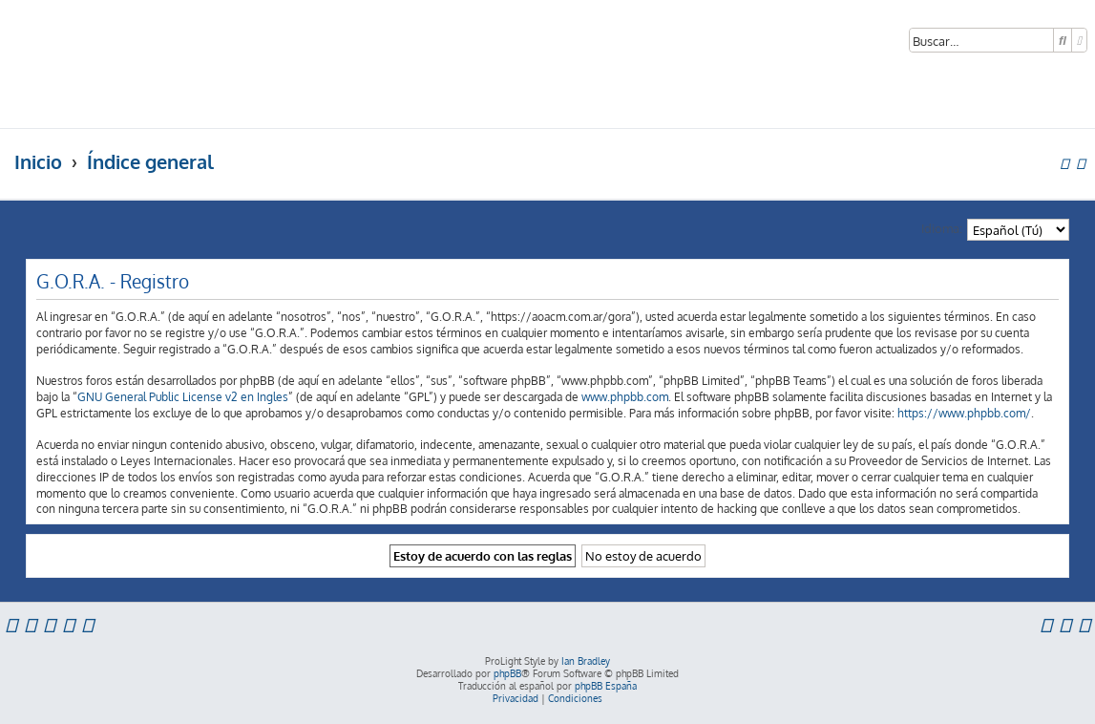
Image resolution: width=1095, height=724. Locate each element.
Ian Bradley (585, 661)
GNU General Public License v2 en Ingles (182, 397)
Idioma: (941, 228)
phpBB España (606, 686)
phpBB (507, 673)
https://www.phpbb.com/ (964, 413)
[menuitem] (1084, 624)
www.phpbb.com (624, 397)
